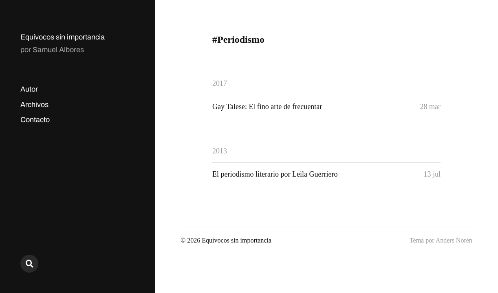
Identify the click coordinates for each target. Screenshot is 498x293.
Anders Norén (454, 240)
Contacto (35, 120)
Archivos (34, 105)
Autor (29, 89)
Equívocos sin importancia (62, 37)
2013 (219, 151)
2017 (219, 83)
